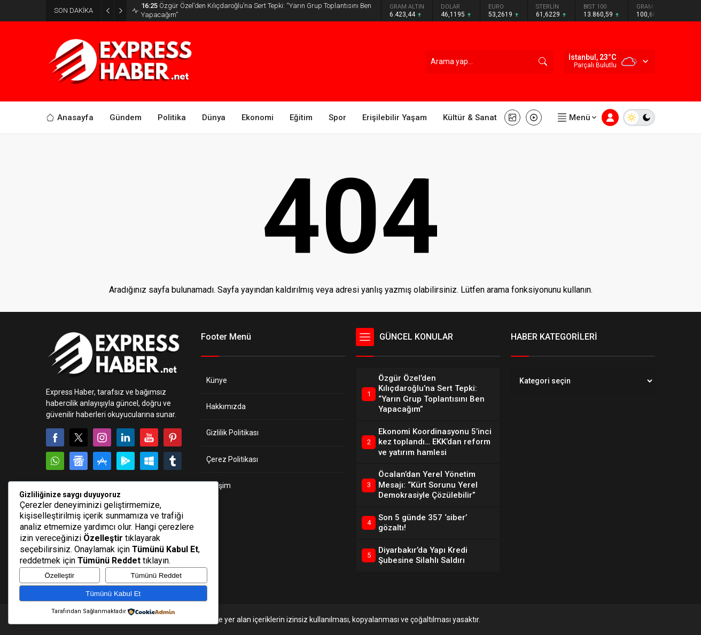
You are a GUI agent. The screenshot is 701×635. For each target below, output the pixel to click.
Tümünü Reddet (156, 575)
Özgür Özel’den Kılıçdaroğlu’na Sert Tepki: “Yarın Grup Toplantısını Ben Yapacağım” (256, 10)
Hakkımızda (226, 406)
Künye (216, 380)
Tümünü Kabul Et (113, 594)
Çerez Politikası (232, 459)
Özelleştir (60, 575)
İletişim (218, 485)
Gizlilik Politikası (232, 432)
